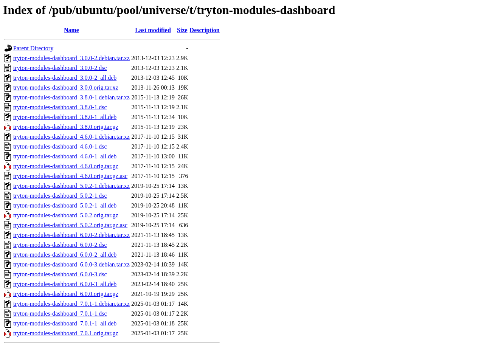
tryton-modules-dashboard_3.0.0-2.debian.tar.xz (71, 58)
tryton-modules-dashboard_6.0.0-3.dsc (60, 274)
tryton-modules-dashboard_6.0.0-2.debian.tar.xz (71, 235)
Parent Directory (33, 48)
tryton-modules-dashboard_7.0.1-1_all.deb (64, 323)
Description (205, 30)
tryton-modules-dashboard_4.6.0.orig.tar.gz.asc (70, 176)
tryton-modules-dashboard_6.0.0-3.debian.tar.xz (71, 264)
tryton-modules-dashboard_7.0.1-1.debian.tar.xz (71, 303)
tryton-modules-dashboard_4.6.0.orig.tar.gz (65, 166)
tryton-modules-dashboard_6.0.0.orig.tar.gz (65, 294)
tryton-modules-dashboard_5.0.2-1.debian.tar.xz (71, 186)
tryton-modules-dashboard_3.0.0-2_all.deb (64, 77)
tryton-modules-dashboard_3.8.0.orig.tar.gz (65, 127)
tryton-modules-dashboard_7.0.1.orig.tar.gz (65, 333)
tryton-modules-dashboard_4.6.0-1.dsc (60, 146)
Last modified (153, 30)
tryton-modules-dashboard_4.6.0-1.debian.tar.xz (71, 136)
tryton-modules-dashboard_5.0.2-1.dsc (60, 195)
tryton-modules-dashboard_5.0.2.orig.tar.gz (65, 215)
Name (71, 30)
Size (182, 30)
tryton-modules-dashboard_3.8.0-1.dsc (60, 107)
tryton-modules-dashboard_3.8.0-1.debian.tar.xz (71, 97)
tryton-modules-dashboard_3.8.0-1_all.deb (64, 117)
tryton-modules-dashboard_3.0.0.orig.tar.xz (65, 87)
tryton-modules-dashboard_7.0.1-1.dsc (60, 313)
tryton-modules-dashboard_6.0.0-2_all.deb (64, 254)
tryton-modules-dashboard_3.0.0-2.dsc (60, 68)
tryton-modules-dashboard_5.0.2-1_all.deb (64, 205)
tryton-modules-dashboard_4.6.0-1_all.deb (64, 156)
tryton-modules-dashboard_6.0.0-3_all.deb (64, 284)
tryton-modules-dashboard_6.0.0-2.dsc (60, 245)
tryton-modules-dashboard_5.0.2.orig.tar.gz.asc (70, 225)
